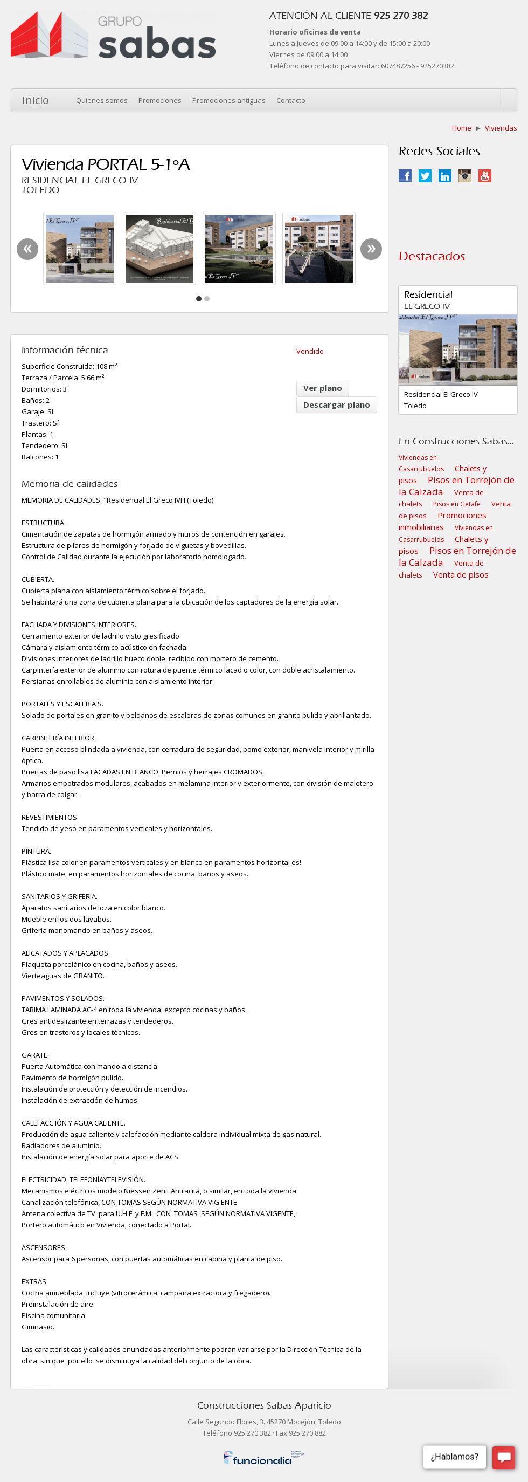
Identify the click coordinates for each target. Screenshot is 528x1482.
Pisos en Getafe (457, 504)
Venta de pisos (461, 574)
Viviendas (501, 128)
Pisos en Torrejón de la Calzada (457, 486)
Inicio (35, 100)
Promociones (160, 100)
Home (461, 128)
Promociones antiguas (229, 100)
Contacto (290, 100)
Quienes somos (102, 100)
